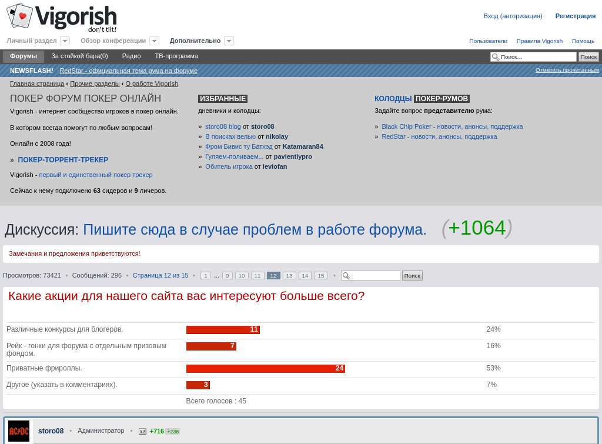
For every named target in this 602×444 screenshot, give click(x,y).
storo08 (263, 126)
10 (242, 275)
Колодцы (422, 99)
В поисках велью (230, 136)
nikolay (277, 136)
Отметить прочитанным (567, 69)
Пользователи (488, 41)
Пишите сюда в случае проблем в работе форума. (255, 229)
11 (258, 275)
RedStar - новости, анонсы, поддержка (439, 136)
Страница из (161, 275)
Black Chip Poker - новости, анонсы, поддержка (452, 126)
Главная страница (37, 83)
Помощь (583, 41)
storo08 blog (223, 126)
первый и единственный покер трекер (95, 174)
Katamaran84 (303, 146)
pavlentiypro (293, 156)
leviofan (275, 166)
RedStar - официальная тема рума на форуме (128, 70)
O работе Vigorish (151, 83)
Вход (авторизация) (513, 15)
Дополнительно (195, 40)
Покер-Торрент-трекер (63, 160)
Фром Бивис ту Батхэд (238, 146)
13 (289, 275)
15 (320, 275)
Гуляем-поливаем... (234, 156)
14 (305, 275)
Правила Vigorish (540, 41)
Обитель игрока (228, 166)
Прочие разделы (94, 83)
